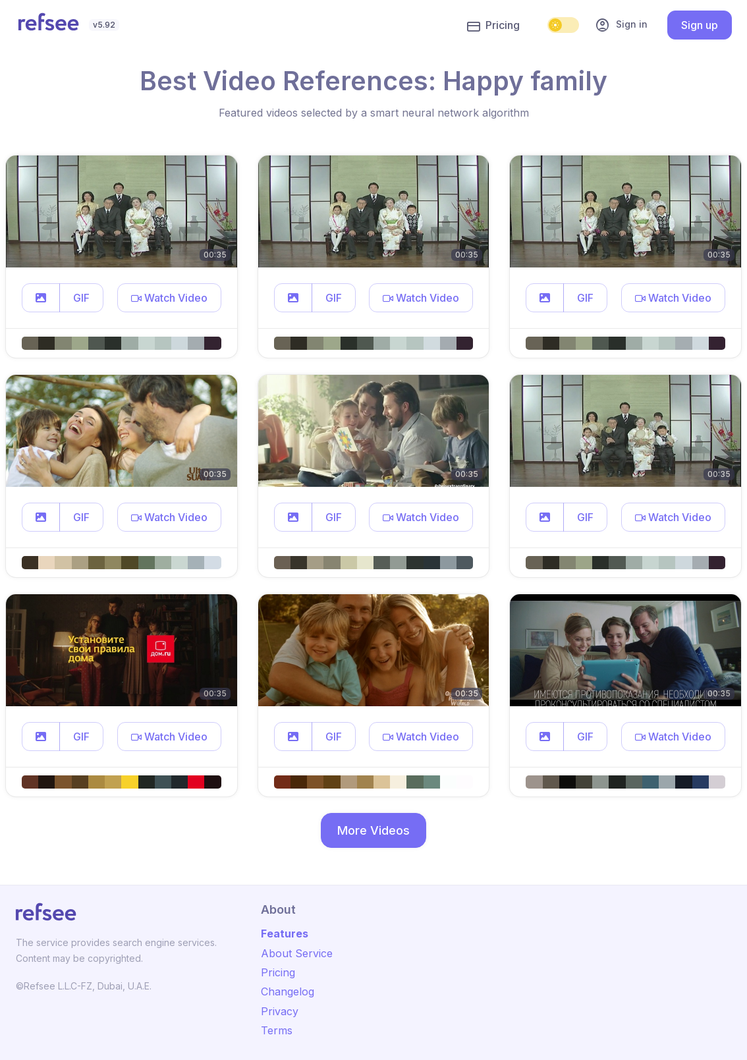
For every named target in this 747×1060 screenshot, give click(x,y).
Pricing (493, 25)
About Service (297, 953)
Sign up (699, 25)
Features (284, 933)
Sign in (621, 25)
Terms (276, 1030)
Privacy (279, 1011)
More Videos (373, 830)
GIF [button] (81, 297)
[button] (41, 297)
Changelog (287, 991)
